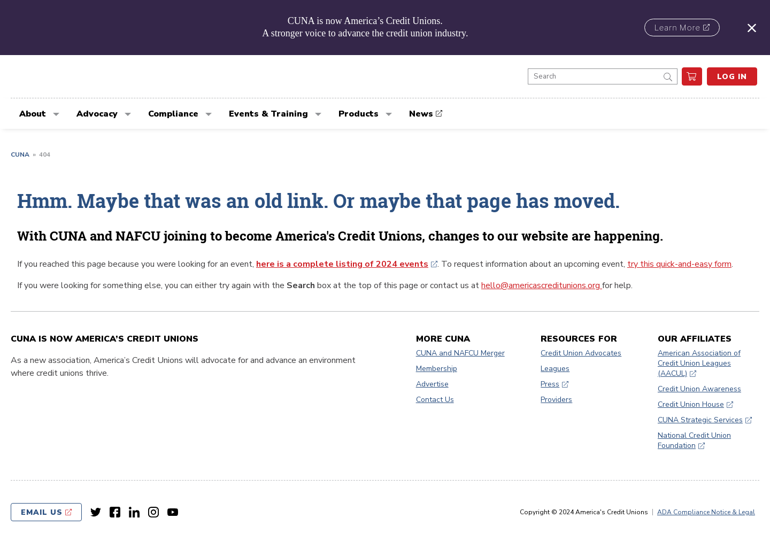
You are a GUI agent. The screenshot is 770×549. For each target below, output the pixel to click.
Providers (556, 400)
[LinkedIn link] (134, 512)
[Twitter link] (95, 512)
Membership (436, 369)
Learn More (677, 28)
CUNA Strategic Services (700, 420)
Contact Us (435, 400)
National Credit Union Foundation (694, 440)
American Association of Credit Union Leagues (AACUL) (699, 363)
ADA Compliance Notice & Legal (706, 512)
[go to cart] (692, 76)
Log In (732, 77)
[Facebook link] (115, 512)
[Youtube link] (172, 512)
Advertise (432, 384)
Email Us (42, 512)
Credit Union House (691, 404)
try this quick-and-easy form (679, 264)
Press (550, 384)
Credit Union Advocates (581, 353)
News (421, 114)
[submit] (667, 76)
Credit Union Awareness (699, 389)
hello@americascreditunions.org (541, 285)
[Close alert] (751, 27)
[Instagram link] (153, 512)
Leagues (555, 369)
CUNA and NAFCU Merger (460, 353)
